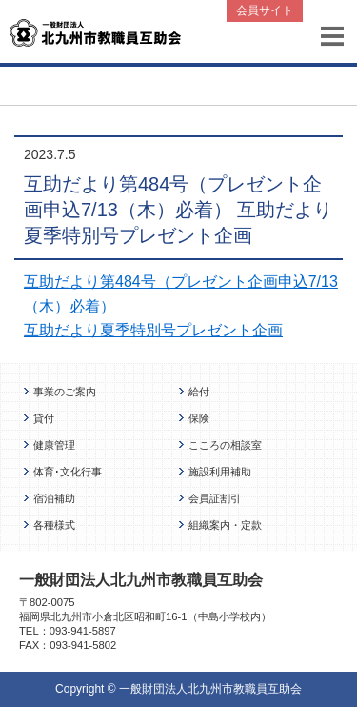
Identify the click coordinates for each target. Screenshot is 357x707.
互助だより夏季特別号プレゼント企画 (153, 330)
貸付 (43, 418)
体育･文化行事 (67, 471)
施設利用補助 (219, 471)
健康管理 (54, 445)
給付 (198, 391)
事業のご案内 (64, 391)
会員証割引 (214, 498)
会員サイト (264, 10)
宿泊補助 (54, 498)
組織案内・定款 (225, 525)
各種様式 (54, 525)
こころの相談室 (225, 445)
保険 (198, 418)
